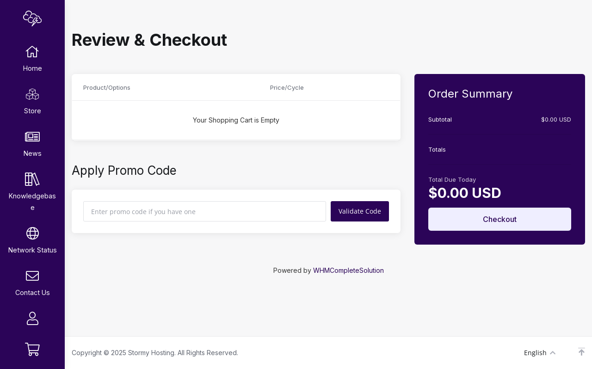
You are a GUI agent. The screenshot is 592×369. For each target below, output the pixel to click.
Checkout (500, 219)
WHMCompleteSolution (348, 270)
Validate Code (360, 211)
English (539, 352)
